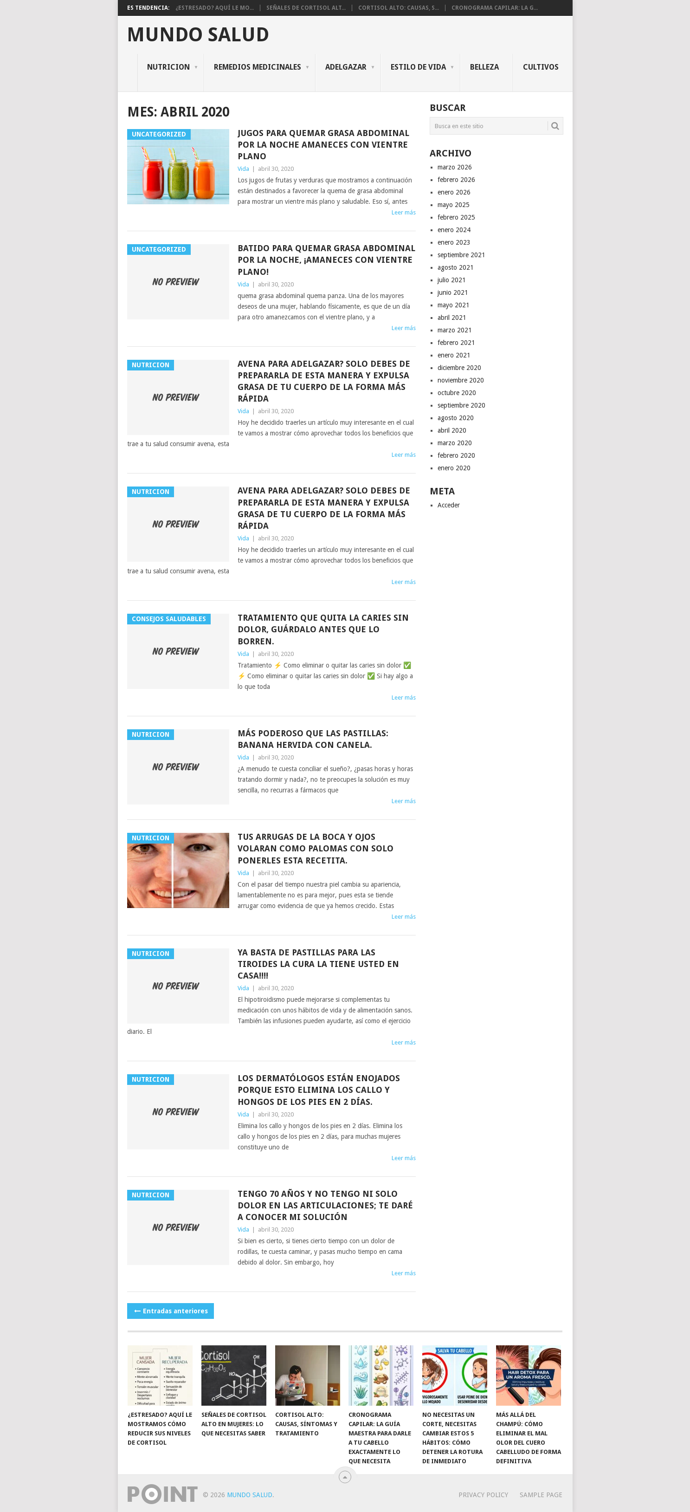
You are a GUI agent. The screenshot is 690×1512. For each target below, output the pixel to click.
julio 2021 (452, 280)
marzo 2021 (455, 330)
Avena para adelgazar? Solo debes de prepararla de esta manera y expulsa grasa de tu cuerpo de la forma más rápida (324, 381)
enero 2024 (454, 230)
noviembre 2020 (461, 380)
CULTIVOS (541, 67)
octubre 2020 (457, 392)
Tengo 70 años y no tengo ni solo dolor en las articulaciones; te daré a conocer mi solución (325, 1205)
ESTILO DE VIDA (418, 67)
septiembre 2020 (461, 405)
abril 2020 (452, 430)
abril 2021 (452, 317)
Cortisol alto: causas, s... (398, 8)
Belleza (484, 67)
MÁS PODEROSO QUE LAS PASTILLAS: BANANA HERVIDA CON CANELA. (313, 739)
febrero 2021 (456, 342)
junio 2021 (453, 292)
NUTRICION (168, 67)
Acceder (449, 505)
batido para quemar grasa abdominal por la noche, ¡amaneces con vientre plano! (326, 259)
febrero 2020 (456, 455)
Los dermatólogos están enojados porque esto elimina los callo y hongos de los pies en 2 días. (319, 1089)
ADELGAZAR (346, 67)
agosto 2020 (456, 418)
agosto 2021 (456, 267)
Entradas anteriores (170, 1311)
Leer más (404, 212)
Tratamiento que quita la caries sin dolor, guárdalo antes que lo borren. (323, 629)
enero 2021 (454, 355)
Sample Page (541, 1495)
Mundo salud (198, 35)
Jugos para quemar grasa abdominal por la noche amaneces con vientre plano (323, 144)
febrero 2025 (456, 217)
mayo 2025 (454, 204)
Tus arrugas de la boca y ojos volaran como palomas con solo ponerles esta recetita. (315, 848)
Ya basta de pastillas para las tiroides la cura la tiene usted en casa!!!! (318, 963)
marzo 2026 (455, 167)
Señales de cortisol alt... (306, 8)
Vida (243, 168)
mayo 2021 (454, 305)
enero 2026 (454, 192)
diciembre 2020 (459, 367)
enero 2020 (454, 468)
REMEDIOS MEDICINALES (257, 67)
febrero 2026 (456, 179)
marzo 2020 (455, 443)
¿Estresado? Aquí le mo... (214, 8)
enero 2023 (454, 242)
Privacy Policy (483, 1495)
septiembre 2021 (461, 255)
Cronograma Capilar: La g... (494, 8)
